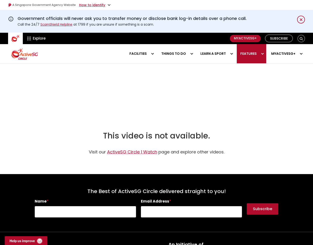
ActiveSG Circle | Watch (132, 155)
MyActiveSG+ (244, 38)
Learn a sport (213, 53)
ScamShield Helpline (57, 24)
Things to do (173, 53)
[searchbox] (85, 215)
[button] (301, 38)
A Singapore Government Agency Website (45, 5)
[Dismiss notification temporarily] (301, 19)
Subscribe (279, 38)
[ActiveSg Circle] (15, 38)
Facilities (138, 53)
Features (248, 53)
